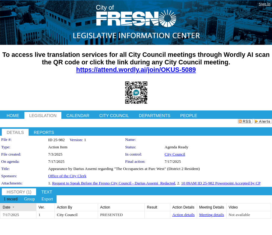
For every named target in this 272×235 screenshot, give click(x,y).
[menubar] (28, 199)
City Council (175, 154)
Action (105, 207)
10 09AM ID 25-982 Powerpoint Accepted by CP (221, 183)
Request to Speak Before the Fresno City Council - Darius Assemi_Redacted (113, 183)
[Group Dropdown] (29, 199)
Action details (183, 214)
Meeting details (211, 214)
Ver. (42, 207)
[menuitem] (10, 199)
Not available (239, 214)
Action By (64, 207)
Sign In (264, 4)
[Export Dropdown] (47, 199)
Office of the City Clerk (67, 176)
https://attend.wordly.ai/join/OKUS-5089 (136, 69)
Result (152, 207)
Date (6, 207)
